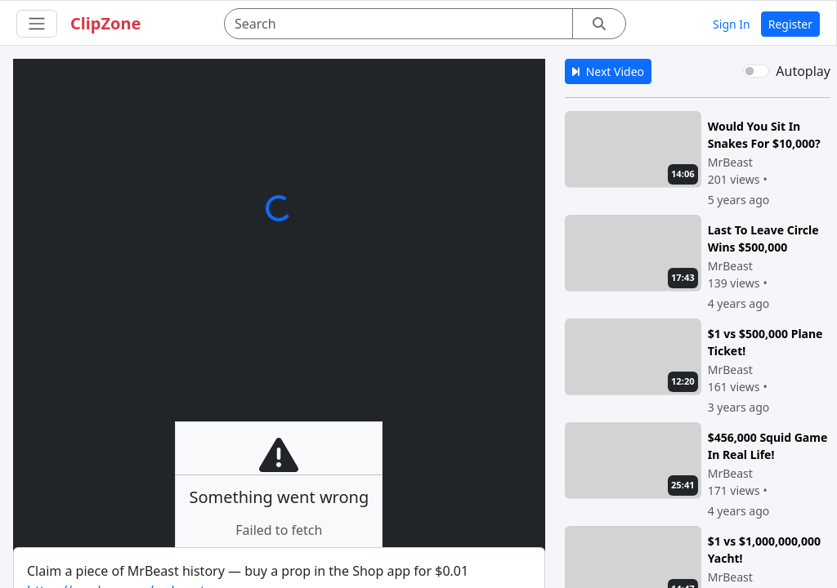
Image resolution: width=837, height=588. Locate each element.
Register (790, 24)
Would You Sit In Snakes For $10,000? (764, 134)
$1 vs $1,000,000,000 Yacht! (764, 549)
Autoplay (803, 71)
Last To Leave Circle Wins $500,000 (763, 238)
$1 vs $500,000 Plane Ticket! (765, 342)
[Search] (398, 23)
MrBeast (730, 162)
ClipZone (105, 23)
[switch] (756, 71)
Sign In (731, 24)
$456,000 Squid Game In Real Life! (768, 445)
